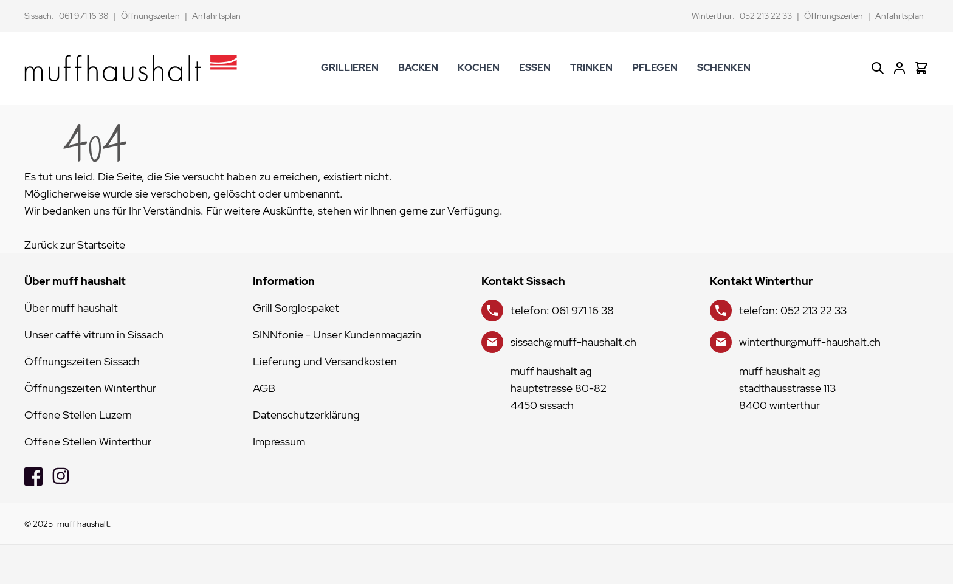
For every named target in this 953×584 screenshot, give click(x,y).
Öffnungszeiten (150, 15)
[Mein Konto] (899, 68)
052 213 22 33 (766, 15)
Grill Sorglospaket (296, 308)
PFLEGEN (655, 67)
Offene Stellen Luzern (78, 415)
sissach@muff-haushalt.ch (573, 342)
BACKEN (418, 67)
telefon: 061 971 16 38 (562, 310)
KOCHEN (479, 67)
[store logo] (130, 68)
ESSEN (535, 67)
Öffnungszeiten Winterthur (90, 388)
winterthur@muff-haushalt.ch (810, 342)
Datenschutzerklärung (306, 415)
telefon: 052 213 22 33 (793, 310)
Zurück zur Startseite (74, 245)
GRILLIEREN (350, 67)
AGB (264, 388)
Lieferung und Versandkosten (325, 361)
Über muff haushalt (71, 308)
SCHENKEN (724, 67)
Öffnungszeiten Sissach (82, 361)
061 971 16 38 (84, 15)
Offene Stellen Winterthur (87, 441)
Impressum (279, 441)
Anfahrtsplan (216, 15)
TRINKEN (591, 67)
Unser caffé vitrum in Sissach (93, 335)
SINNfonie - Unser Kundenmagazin (337, 335)
